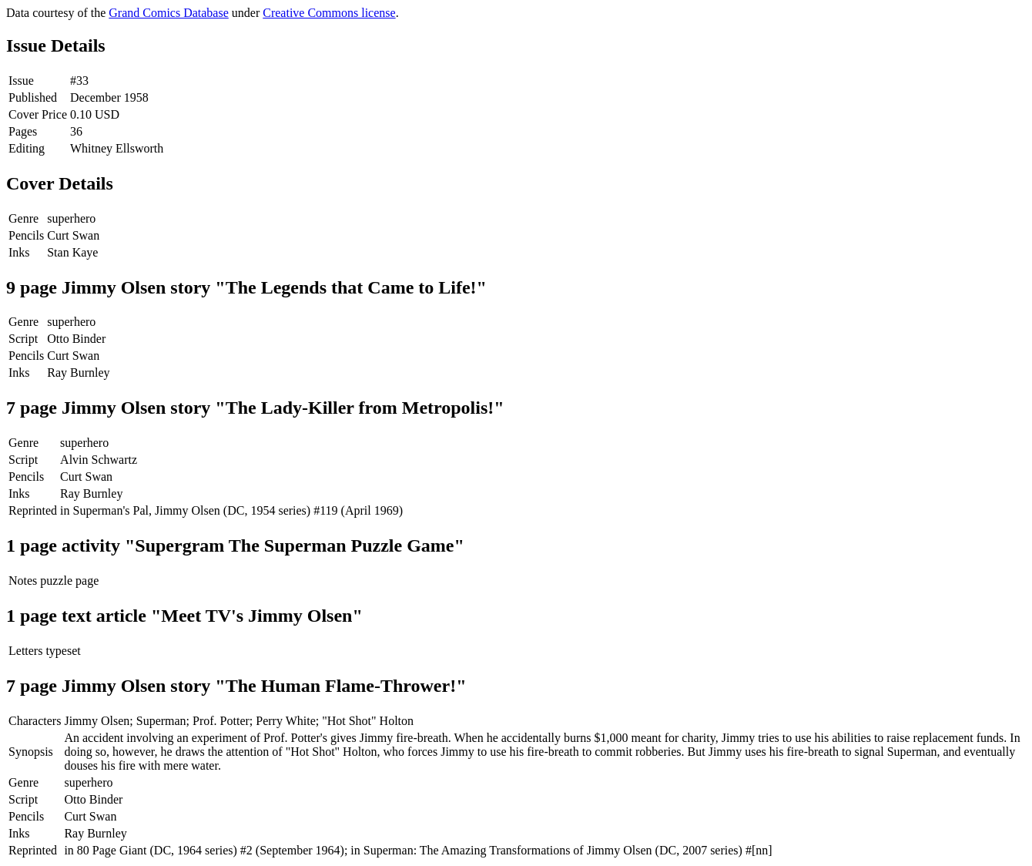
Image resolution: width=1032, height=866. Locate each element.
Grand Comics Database (169, 12)
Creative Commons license (329, 12)
